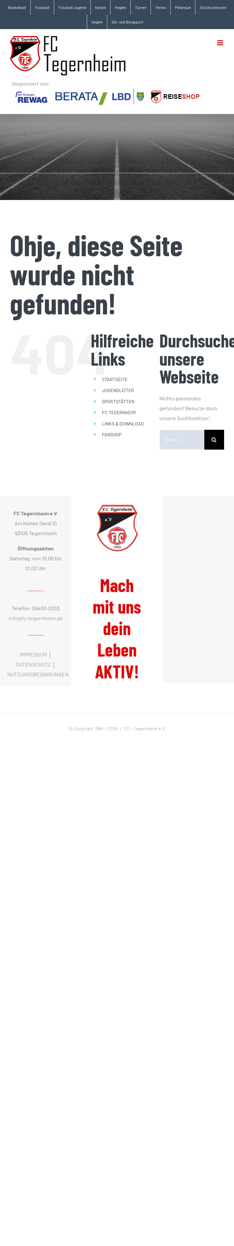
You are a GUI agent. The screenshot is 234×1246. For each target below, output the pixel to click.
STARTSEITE (114, 379)
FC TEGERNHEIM (119, 412)
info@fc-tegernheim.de (36, 618)
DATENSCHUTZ (33, 664)
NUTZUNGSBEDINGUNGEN (38, 674)
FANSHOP (111, 434)
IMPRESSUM (33, 654)
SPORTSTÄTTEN (118, 401)
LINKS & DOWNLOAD (123, 423)
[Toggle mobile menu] (220, 42)
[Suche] (214, 440)
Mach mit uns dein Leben (117, 628)
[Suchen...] (181, 440)
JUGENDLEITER (118, 390)
